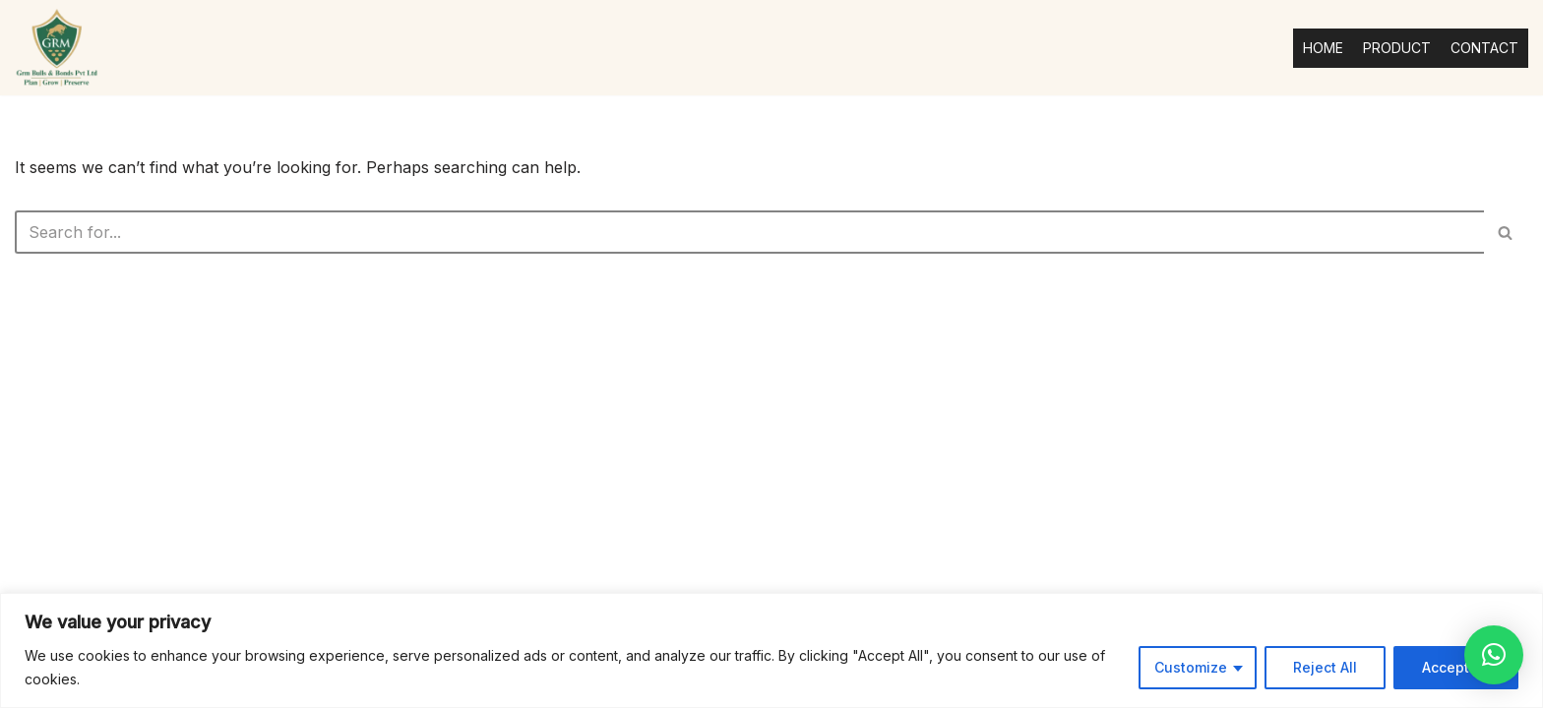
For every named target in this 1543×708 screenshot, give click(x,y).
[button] (1493, 654)
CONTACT (1484, 47)
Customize (1190, 667)
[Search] (749, 232)
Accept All (1456, 667)
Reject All (1325, 667)
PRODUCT (1397, 47)
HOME (1323, 47)
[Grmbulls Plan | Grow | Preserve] (56, 48)
